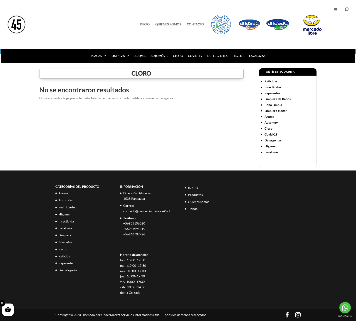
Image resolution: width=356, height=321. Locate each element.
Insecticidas (273, 87)
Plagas (96, 56)
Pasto (63, 249)
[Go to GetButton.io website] (345, 316)
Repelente (66, 263)
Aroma (140, 56)
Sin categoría (68, 270)
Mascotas (65, 242)
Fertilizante (67, 207)
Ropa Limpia (273, 105)
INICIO (145, 24)
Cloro (178, 56)
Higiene (238, 56)
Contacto (195, 24)
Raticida (64, 256)
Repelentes (272, 93)
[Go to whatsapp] (345, 307)
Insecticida (66, 221)
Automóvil (159, 56)
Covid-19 (195, 56)
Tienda (193, 209)
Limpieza (118, 56)
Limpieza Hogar (276, 111)
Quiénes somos (168, 24)
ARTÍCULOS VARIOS (280, 72)
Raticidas (271, 81)
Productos (195, 195)
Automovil (272, 122)
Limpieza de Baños (278, 99)
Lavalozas (257, 56)
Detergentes (217, 56)
